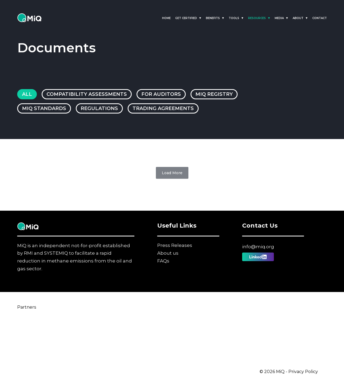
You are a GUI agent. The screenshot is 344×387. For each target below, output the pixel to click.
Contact (319, 18)
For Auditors (161, 94)
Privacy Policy (303, 371)
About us (167, 253)
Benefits (213, 18)
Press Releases (174, 245)
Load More (172, 172)
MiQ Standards (44, 108)
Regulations (99, 108)
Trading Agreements (163, 108)
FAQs (163, 261)
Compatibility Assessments (86, 94)
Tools (234, 18)
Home (166, 18)
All (27, 94)
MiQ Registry (214, 94)
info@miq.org (258, 246)
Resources (257, 18)
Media (279, 18)
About (298, 18)
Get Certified (186, 18)
